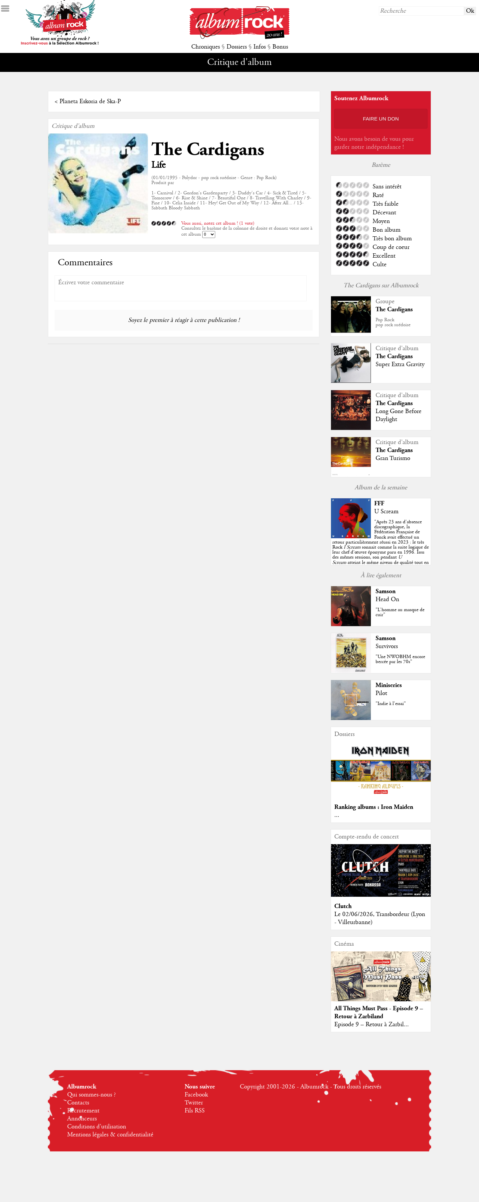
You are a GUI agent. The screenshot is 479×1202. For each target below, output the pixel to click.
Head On (387, 599)
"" (380, 547)
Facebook (196, 1095)
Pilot (381, 693)
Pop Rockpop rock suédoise (393, 322)
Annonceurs (82, 1119)
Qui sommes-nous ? (91, 1095)
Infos (259, 47)
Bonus (280, 47)
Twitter (194, 1103)
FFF (379, 503)
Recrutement (83, 1111)
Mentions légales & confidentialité (110, 1135)
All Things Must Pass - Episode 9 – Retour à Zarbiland (378, 1012)
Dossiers (237, 47)
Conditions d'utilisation (96, 1127)
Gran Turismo (393, 458)
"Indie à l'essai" (391, 703)
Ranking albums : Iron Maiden (373, 807)
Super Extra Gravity (400, 364)
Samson (386, 591)
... (336, 815)
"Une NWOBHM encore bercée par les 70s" (400, 659)
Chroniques (205, 47)
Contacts (78, 1103)
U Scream (386, 512)
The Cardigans (207, 149)
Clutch (343, 906)
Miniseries (389, 685)
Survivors (387, 646)
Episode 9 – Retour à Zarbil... (371, 1025)
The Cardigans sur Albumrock (380, 286)
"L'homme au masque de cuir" (400, 612)
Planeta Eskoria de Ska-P (90, 102)
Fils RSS (195, 1111)
